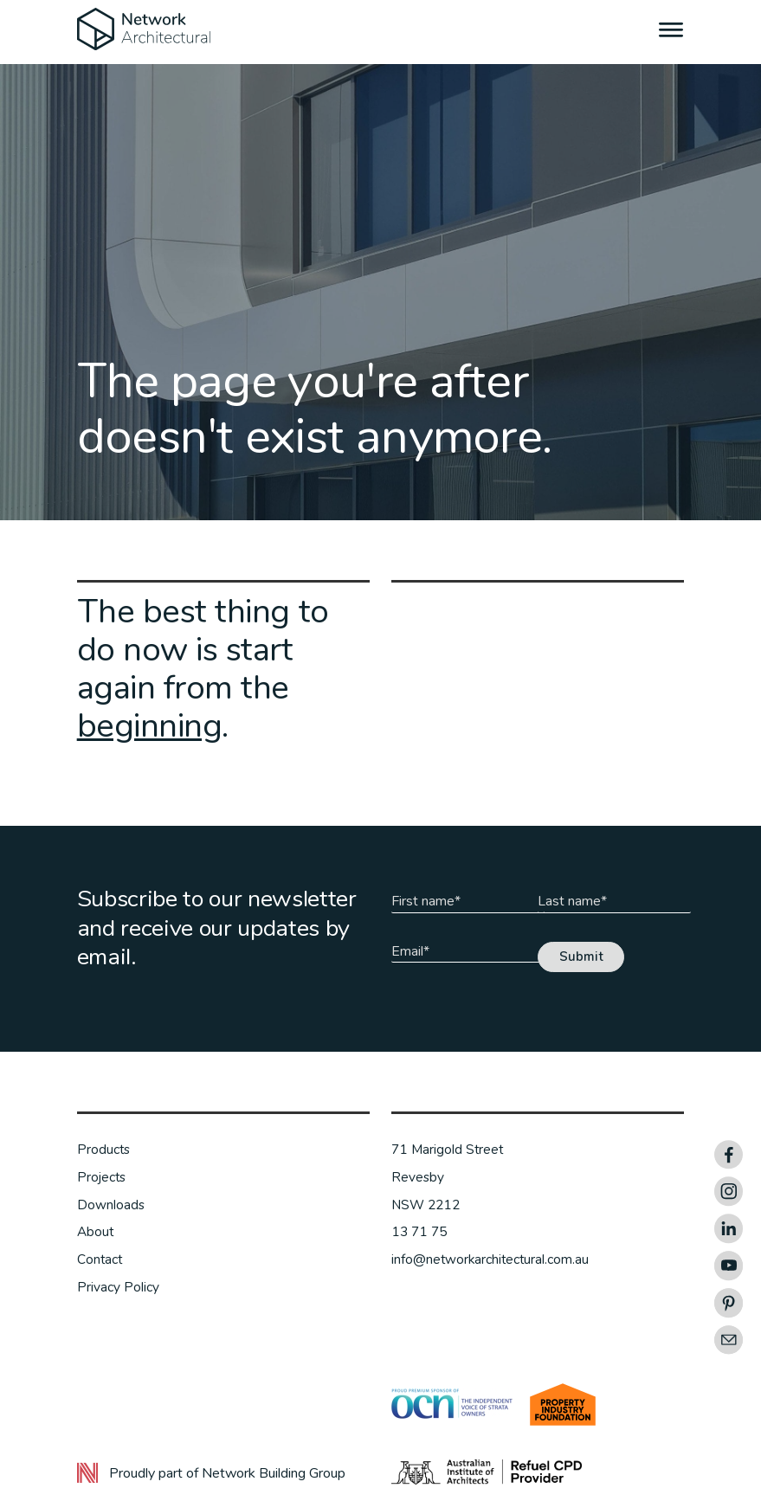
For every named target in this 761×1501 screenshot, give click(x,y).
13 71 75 (419, 1231)
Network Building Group (273, 1473)
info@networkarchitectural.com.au (490, 1259)
